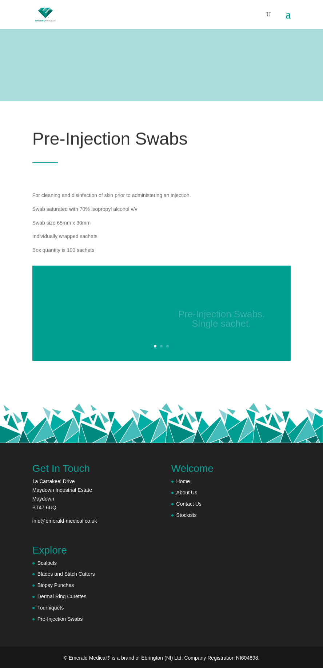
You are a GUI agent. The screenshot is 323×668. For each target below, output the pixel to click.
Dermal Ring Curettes (62, 596)
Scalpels (47, 563)
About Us (187, 492)
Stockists (186, 515)
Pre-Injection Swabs (60, 619)
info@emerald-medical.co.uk (64, 521)
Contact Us (189, 504)
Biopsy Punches (55, 585)
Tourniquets (50, 608)
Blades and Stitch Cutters (66, 574)
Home (183, 481)
